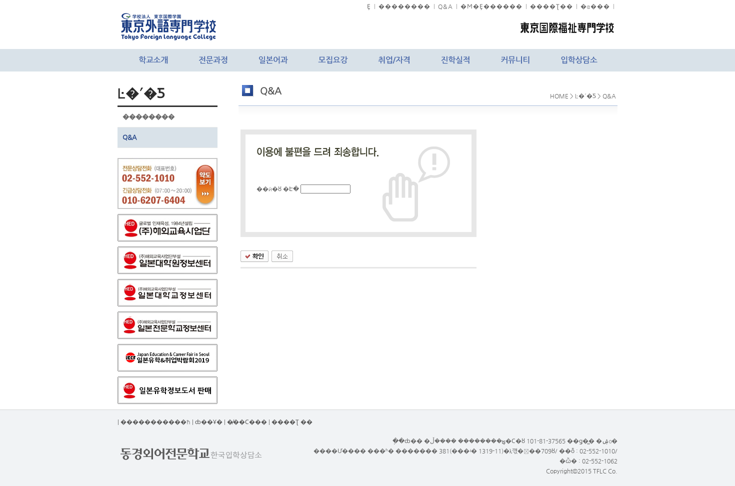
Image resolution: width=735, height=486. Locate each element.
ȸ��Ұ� (208, 422)
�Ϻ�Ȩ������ (491, 6)
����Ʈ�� (551, 6)
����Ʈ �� (292, 422)
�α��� (595, 6)
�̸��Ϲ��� (247, 422)
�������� (404, 6)
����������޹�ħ (155, 422)
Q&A (445, 6)
